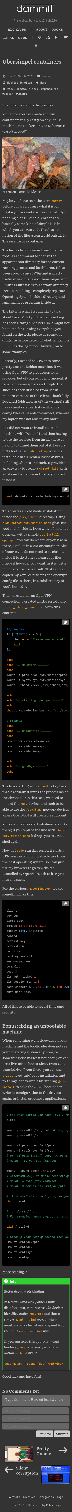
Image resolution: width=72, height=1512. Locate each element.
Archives (29, 1497)
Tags (60, 1497)
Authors (14, 1497)
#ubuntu (21, 94)
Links (8, 37)
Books (57, 29)
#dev (10, 89)
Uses (22, 37)
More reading (13, 1271)
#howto (21, 89)
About (42, 29)
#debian (7, 94)
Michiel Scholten (19, 82)
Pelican (50, 1505)
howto (46, 76)
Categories (46, 1497)
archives (17, 29)
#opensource (49, 89)
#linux (33, 89)
